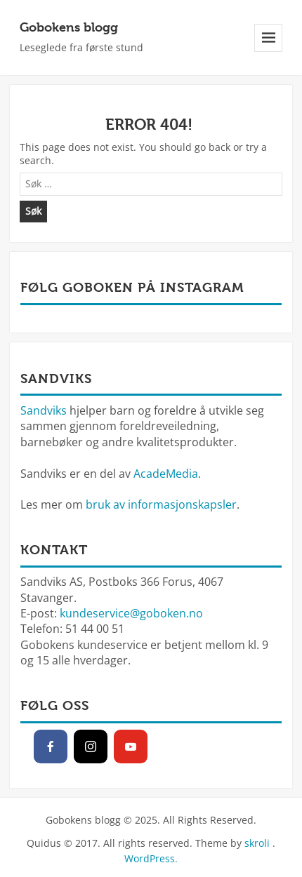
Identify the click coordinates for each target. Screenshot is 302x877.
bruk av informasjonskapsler (161, 504)
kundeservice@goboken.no (131, 613)
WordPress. (151, 858)
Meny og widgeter (268, 51)
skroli (257, 843)
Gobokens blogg (69, 27)
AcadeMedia (165, 473)
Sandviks (43, 410)
